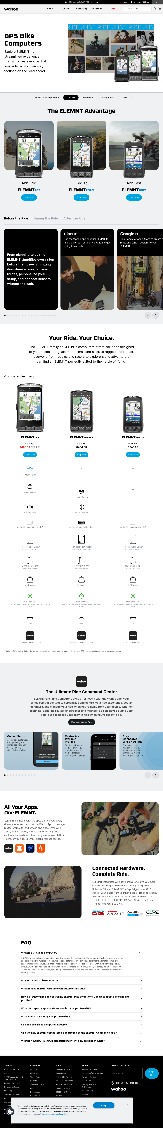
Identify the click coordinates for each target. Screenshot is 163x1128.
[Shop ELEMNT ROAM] (81, 161)
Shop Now (30, 454)
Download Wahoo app (81, 722)
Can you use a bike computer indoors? (81, 1024)
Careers (33, 1081)
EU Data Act (86, 1081)
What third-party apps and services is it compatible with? (81, 1008)
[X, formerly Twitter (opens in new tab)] (122, 1083)
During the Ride (46, 218)
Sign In (157, 2)
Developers (35, 1092)
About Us (34, 1069)
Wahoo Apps (35, 1077)
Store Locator (137, 2)
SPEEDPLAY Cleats (63, 1092)
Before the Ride (16, 218)
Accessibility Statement (39, 1084)
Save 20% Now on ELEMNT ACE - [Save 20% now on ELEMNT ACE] (81, 2)
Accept (103, 1105)
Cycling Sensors (62, 1096)
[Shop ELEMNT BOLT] (134, 161)
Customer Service (11, 1069)
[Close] (127, 1104)
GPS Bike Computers (64, 1081)
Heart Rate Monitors (64, 1084)
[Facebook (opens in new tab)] (136, 1083)
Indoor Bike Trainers (64, 1077)
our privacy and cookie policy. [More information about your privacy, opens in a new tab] (55, 1114)
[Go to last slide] (148, 315)
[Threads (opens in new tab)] (112, 1083)
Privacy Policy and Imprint (92, 1069)
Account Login (10, 1106)
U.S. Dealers (35, 1096)
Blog (32, 1088)
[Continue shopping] (23, 9)
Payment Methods (11, 1087)
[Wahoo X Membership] (8, 848)
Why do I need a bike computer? (81, 980)
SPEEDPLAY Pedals (63, 1088)
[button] (147, 2)
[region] (72, 1111)
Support (125, 2)
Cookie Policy (87, 1091)
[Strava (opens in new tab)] (126, 1083)
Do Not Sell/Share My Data (92, 1073)
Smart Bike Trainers (64, 1069)
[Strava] (41, 848)
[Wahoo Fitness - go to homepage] (118, 1089)
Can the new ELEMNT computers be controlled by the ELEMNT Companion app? (81, 1032)
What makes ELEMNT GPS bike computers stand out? (81, 988)
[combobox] (137, 9)
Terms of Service (89, 1077)
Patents (85, 1094)
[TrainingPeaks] (30, 848)
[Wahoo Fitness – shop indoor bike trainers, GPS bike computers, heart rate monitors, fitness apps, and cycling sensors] (11, 9)
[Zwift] (19, 848)
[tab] (5, 315)
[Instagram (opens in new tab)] (117, 1083)
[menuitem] (50, 8)
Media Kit (34, 1073)
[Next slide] (155, 315)
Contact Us (8, 1073)
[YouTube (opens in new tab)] (132, 1083)
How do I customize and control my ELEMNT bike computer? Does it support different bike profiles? (81, 998)
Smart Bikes (61, 1073)
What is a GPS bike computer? (81, 952)
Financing (8, 1091)
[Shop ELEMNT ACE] (29, 161)
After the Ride (74, 218)
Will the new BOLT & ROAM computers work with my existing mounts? (81, 1040)
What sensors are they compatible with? (81, 1016)
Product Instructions (12, 1083)
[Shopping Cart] (159, 9)
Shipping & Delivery (12, 1094)
